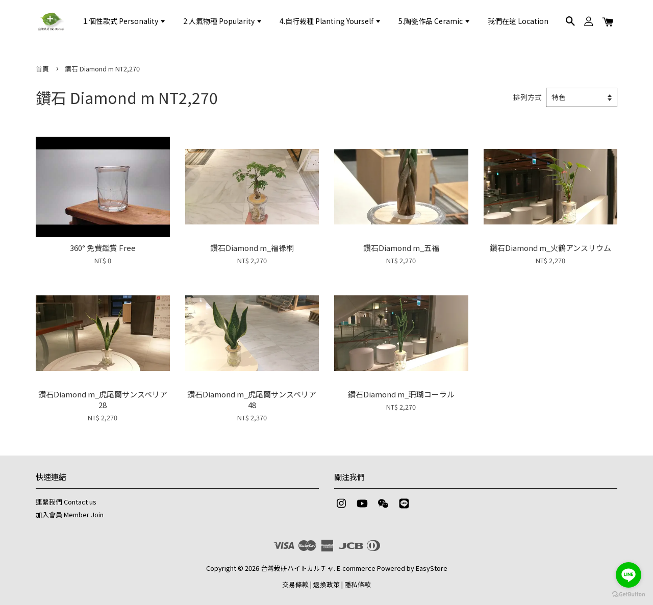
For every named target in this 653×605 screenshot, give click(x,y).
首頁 (42, 68)
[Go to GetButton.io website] (628, 594)
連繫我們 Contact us (66, 502)
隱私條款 (357, 584)
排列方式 (527, 97)
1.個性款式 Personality (124, 21)
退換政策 (326, 584)
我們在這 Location (518, 21)
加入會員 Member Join (70, 514)
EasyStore (431, 568)
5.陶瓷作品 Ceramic (434, 21)
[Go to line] (628, 575)
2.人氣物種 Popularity (223, 21)
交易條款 (295, 584)
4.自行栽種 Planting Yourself (331, 21)
